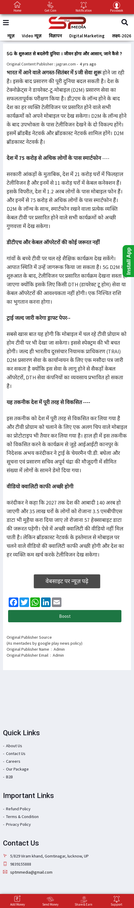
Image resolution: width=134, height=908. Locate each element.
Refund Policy (18, 808)
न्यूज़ (10, 36)
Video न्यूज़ (31, 36)
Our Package (17, 769)
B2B (9, 776)
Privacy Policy (18, 824)
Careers (13, 761)
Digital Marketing (87, 36)
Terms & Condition (22, 816)
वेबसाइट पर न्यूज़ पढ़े (67, 581)
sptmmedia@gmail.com (31, 872)
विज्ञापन (55, 36)
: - (75, 64)
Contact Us (15, 753)
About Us (14, 745)
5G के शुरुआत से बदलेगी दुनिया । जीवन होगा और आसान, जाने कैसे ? (64, 53)
